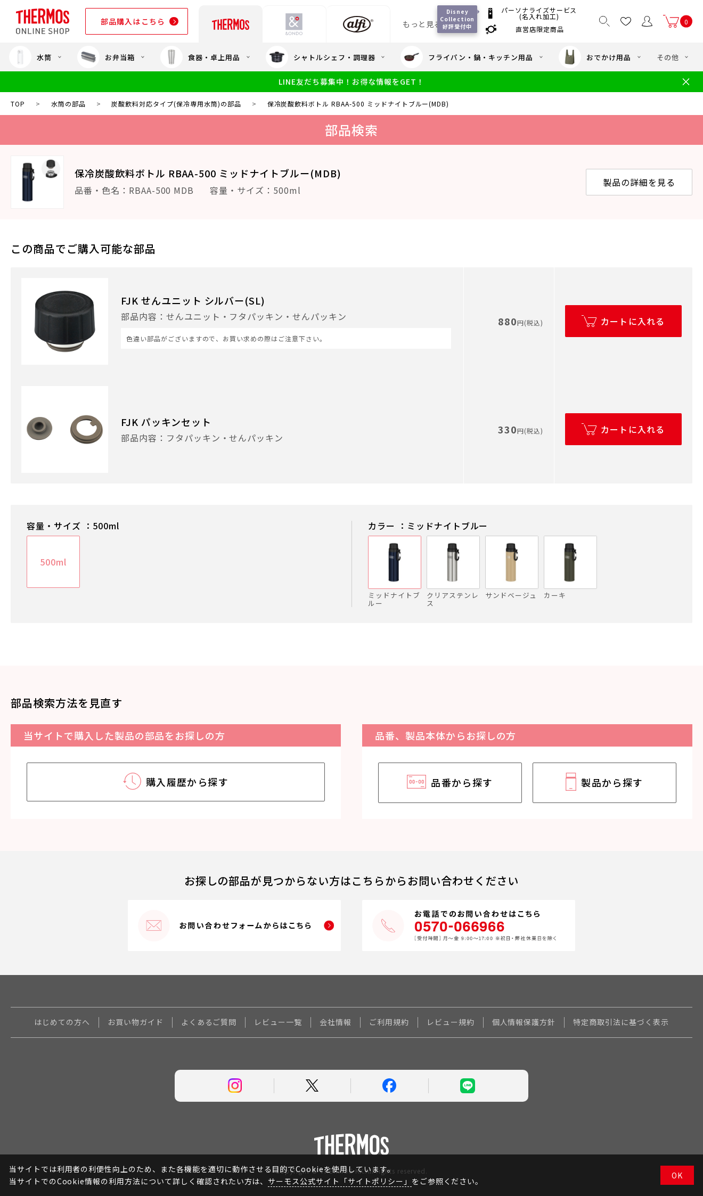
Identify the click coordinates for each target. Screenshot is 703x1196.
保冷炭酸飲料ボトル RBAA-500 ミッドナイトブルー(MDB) (208, 173)
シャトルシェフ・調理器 (320, 57)
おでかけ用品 (595, 57)
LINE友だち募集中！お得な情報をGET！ (351, 81)
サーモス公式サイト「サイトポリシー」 (339, 1181)
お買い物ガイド (136, 1022)
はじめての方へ (62, 1022)
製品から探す (612, 782)
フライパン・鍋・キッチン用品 (466, 57)
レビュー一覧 (278, 1022)
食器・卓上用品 (200, 57)
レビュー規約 (451, 1022)
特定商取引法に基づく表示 (621, 1022)
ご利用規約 (389, 1022)
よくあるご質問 (209, 1022)
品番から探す (462, 782)
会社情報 (336, 1022)
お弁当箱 (106, 57)
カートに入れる (633, 321)
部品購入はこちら (133, 21)
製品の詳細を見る (639, 182)
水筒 (30, 57)
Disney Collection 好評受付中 (457, 18)
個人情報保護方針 (524, 1022)
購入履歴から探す (187, 782)
